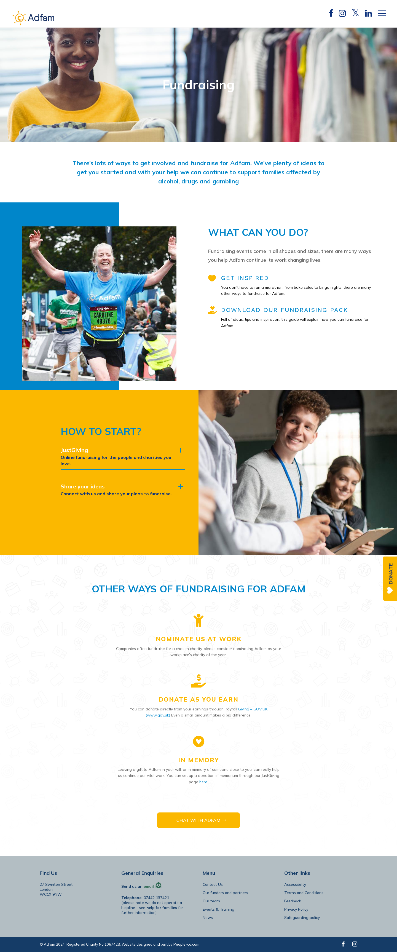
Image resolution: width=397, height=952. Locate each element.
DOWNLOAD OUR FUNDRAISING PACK (284, 309)
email (149, 886)
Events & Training (218, 909)
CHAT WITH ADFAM (198, 820)
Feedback (292, 900)
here (203, 781)
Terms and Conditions (303, 892)
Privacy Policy (296, 909)
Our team (211, 900)
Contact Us (213, 884)
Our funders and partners (225, 892)
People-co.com (186, 944)
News (208, 917)
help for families (161, 907)
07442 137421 (156, 897)
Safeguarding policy (302, 917)
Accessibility (295, 884)
